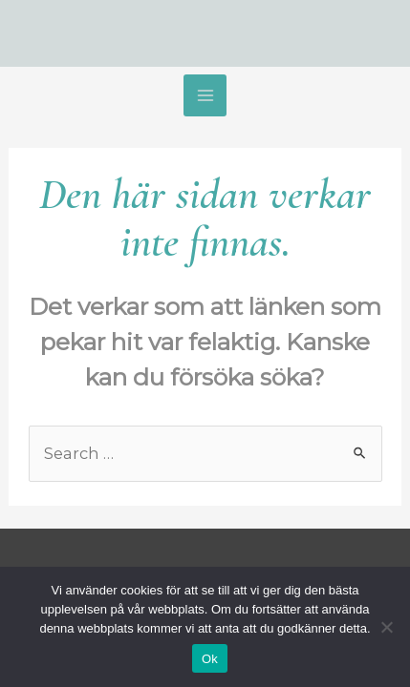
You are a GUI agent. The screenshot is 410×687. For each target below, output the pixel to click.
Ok (210, 659)
